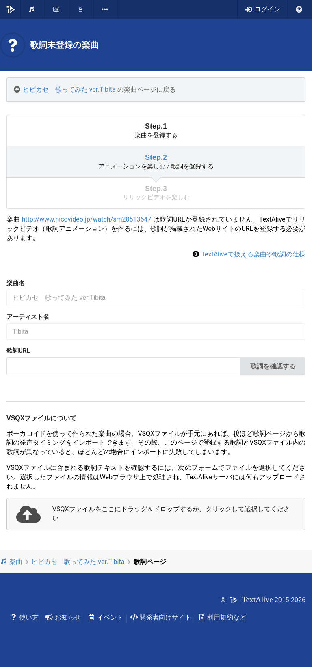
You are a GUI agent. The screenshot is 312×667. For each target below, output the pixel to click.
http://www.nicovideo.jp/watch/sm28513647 (87, 219)
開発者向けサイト (160, 617)
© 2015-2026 (263, 600)
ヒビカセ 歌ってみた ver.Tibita (69, 89)
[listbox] (106, 9)
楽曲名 (15, 283)
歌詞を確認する (273, 366)
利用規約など (222, 617)
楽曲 (11, 561)
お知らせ (63, 617)
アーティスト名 (27, 317)
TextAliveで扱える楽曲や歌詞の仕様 (253, 254)
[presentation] (156, 514)
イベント (105, 617)
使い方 (24, 617)
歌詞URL (18, 350)
